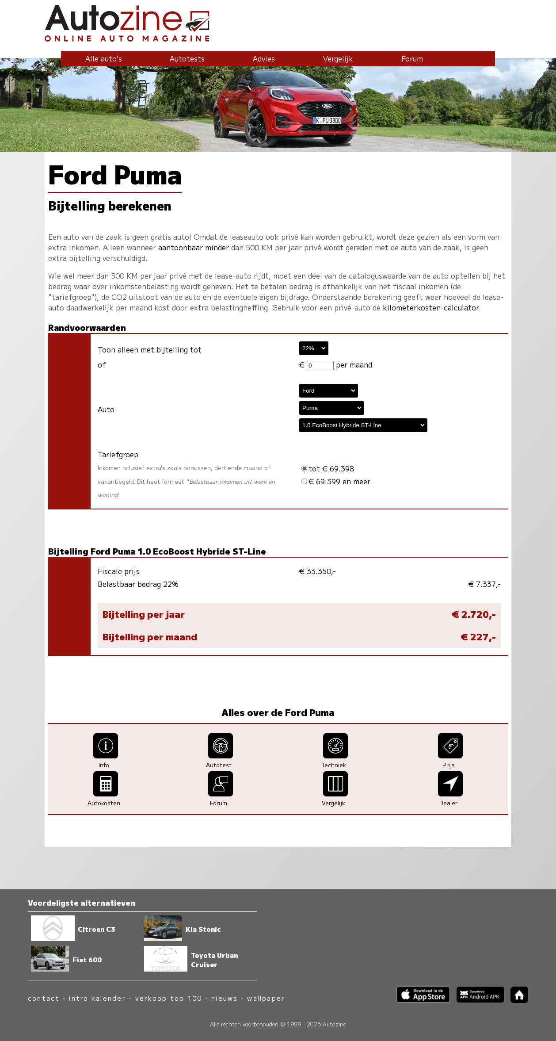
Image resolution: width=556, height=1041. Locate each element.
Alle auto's (103, 58)
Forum (412, 58)
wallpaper (266, 998)
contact (44, 998)
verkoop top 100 (168, 998)
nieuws (224, 998)
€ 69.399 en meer (335, 481)
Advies (264, 58)
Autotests (187, 58)
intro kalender (97, 998)
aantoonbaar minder (193, 247)
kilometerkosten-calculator (431, 307)
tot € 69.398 (327, 468)
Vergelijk (338, 58)
